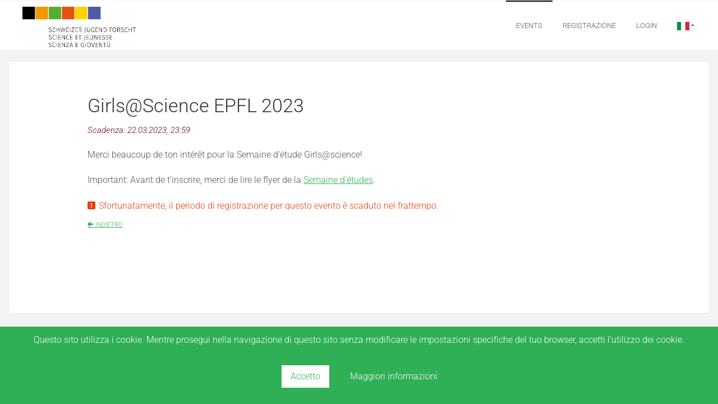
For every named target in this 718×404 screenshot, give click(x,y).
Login (646, 25)
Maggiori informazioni (394, 376)
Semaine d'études (338, 180)
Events (529, 25)
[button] (686, 26)
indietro (108, 224)
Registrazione (589, 25)
